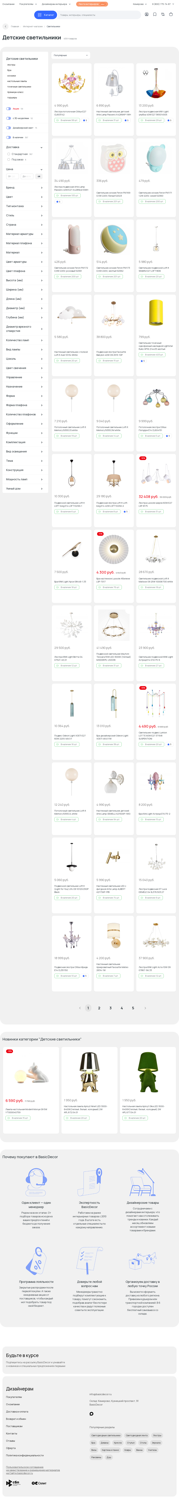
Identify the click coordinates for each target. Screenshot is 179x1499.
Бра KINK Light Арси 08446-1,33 (70, 581)
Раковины (96, 1457)
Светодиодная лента (137, 1435)
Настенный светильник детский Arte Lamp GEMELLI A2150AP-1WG (113, 812)
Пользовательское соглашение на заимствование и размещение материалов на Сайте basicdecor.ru (33, 1470)
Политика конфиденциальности (25, 1455)
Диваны (104, 1442)
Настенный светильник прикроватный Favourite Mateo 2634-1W (112, 967)
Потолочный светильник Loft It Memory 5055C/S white (70, 429)
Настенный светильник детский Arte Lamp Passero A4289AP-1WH (113, 113)
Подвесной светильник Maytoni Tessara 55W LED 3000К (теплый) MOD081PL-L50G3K (113, 656)
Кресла (118, 1442)
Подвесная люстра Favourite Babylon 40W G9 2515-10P (111, 353)
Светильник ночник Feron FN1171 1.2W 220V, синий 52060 (155, 194)
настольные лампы (17, 81)
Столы (143, 1442)
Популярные (71, 55)
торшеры (12, 97)
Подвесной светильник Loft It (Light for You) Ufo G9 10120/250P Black (71, 889)
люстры (11, 64)
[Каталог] (45, 15)
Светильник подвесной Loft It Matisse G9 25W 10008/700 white (156, 580)
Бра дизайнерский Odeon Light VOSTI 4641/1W (112, 737)
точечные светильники (19, 86)
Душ (109, 1457)
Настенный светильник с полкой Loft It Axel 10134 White (71, 353)
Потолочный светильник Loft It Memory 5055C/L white (70, 812)
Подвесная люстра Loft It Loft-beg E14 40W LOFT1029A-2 (112, 504)
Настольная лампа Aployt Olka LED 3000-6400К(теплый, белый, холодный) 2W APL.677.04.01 (143, 1109)
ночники (11, 75)
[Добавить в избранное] (86, 68)
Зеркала (156, 1442)
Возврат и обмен (16, 1419)
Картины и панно (110, 1450)
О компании (8, 4)
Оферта (11, 1448)
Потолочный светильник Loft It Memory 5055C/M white (112, 429)
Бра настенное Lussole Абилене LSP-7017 (113, 580)
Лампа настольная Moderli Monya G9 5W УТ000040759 (26, 1111)
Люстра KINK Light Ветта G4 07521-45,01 (68, 658)
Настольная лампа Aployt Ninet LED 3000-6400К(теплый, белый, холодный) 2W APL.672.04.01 (85, 1109)
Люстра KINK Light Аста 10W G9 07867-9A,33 (155, 969)
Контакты (11, 1433)
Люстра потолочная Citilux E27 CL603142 (70, 113)
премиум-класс (15, 92)
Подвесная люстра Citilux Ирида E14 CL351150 (71, 969)
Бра (93, 1442)
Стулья (130, 1442)
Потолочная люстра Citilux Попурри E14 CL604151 (152, 429)
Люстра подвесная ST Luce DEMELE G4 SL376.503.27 (153, 890)
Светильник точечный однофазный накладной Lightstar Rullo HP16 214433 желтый (156, 345)
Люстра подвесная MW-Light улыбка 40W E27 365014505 (154, 113)
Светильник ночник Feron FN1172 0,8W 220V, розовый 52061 (71, 269)
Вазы (93, 1450)
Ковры (128, 1450)
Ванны (139, 1450)
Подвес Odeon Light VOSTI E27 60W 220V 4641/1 (70, 737)
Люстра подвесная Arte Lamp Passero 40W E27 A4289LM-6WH (71, 188)
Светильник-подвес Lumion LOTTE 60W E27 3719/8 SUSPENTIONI (153, 735)
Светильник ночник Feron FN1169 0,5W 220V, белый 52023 (113, 194)
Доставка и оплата (17, 1411)
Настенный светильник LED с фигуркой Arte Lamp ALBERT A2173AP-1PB (111, 889)
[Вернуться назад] (5, 26)
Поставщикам (14, 1426)
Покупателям (14, 1397)
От (9, 176)
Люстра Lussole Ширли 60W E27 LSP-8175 (155, 504)
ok (39, 176)
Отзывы (10, 1440)
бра (9, 70)
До (24, 176)
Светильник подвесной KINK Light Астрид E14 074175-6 (156, 658)
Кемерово (140, 4)
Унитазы (152, 1450)
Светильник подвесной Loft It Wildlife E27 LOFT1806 (154, 269)
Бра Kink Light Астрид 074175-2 (154, 813)
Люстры (157, 1435)
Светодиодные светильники (105, 1435)
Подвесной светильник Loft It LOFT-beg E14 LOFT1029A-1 (69, 504)
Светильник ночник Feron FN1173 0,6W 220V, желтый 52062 (113, 269)
